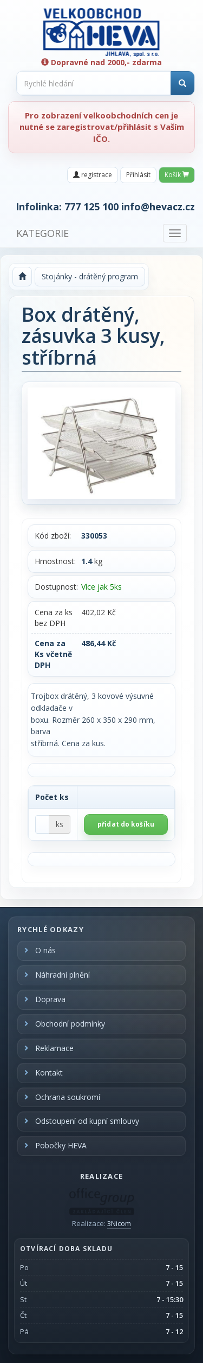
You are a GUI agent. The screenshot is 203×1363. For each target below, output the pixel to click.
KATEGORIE (42, 233)
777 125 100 (91, 206)
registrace (92, 174)
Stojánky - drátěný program (90, 276)
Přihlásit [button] (138, 174)
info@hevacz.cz (158, 206)
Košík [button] (177, 174)
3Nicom (119, 1223)
